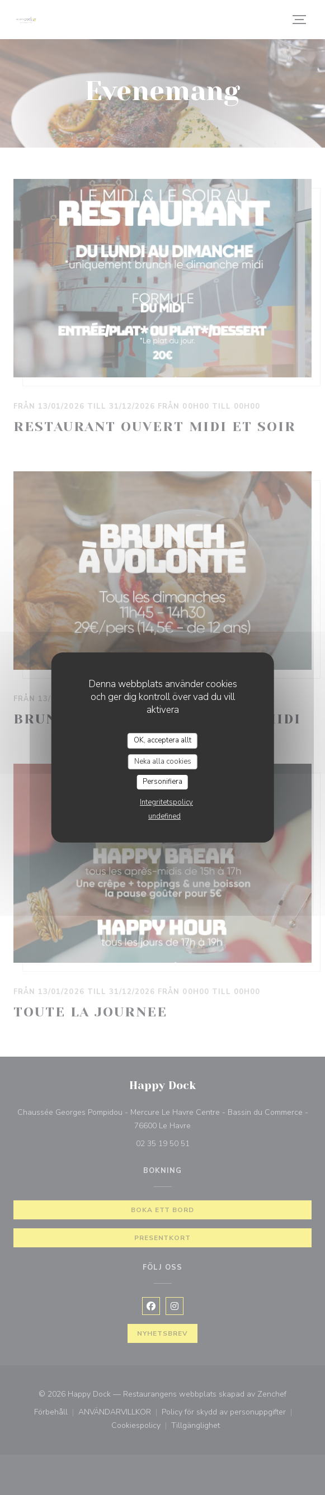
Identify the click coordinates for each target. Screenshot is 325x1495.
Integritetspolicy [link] (166, 802)
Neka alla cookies (162, 761)
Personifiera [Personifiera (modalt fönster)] (162, 782)
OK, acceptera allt (162, 740)
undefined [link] (164, 816)
